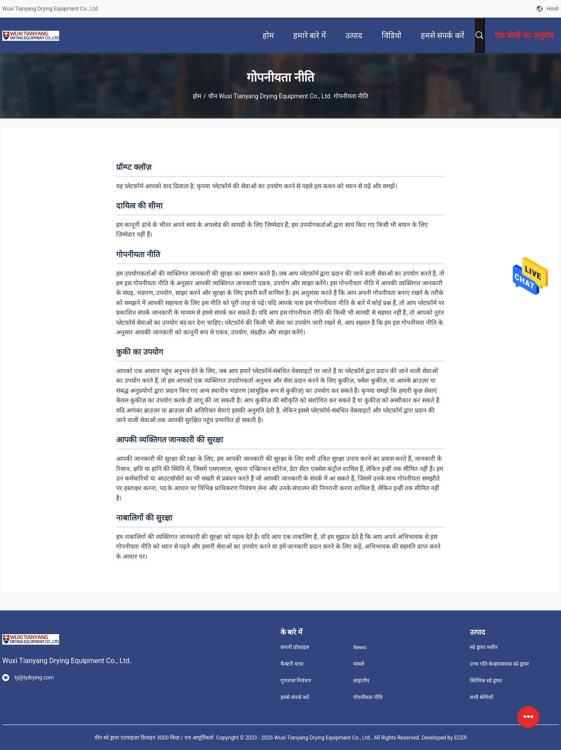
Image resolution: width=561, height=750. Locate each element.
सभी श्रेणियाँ (481, 697)
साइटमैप (361, 681)
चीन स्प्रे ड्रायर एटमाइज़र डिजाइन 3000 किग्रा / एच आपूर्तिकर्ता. (155, 738)
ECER (460, 738)
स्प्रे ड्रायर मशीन (484, 647)
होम (197, 96)
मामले (358, 664)
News (359, 647)
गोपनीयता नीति (368, 697)
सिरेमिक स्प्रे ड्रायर (486, 681)
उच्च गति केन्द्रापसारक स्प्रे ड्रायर (499, 664)
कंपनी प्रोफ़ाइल (294, 647)
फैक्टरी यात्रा (291, 664)
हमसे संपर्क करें (294, 697)
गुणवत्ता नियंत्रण (295, 681)
